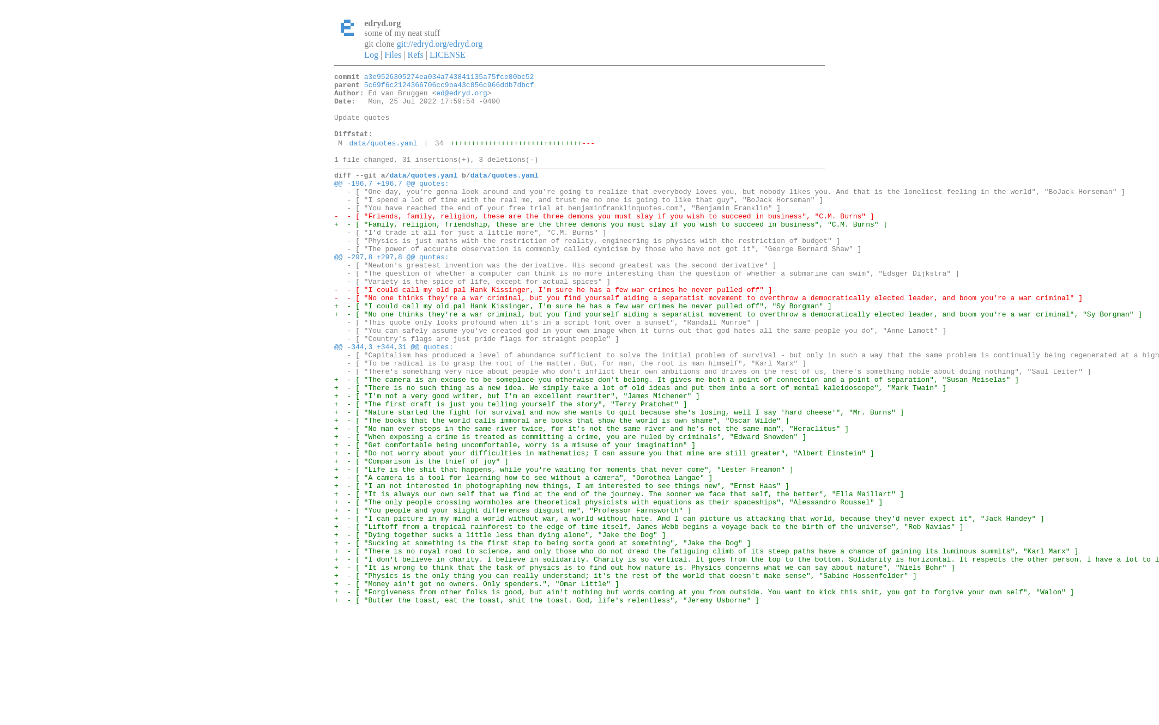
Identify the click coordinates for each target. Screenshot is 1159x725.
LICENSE (448, 54)
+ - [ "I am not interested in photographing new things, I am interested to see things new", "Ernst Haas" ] (561, 565)
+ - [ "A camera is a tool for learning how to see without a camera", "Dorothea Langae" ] (523, 555)
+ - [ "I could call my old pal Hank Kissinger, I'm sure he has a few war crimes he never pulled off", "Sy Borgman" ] (583, 350)
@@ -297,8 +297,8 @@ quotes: (391, 291)
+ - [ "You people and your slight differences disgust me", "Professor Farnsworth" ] (512, 595)
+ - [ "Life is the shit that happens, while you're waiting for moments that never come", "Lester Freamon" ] (563, 546)
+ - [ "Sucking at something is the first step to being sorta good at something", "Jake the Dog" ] (542, 634)
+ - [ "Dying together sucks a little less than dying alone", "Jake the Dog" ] (500, 624)
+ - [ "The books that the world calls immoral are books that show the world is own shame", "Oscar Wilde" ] (561, 487)
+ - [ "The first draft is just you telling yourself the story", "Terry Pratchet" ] (510, 467)
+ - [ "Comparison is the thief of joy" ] (421, 536)
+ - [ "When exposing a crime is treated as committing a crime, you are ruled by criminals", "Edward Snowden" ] (570, 506)
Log (371, 54)
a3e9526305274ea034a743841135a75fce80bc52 (449, 78)
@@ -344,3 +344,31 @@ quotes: (393, 399)
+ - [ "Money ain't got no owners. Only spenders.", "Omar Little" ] (476, 683)
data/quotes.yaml (383, 157)
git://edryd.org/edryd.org (440, 43)
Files (392, 54)
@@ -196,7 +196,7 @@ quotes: (391, 203)
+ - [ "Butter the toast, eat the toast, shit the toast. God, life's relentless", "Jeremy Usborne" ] (546, 703)
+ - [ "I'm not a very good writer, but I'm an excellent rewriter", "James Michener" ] (517, 457)
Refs (415, 54)
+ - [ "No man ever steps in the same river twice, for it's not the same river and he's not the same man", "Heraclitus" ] (591, 497)
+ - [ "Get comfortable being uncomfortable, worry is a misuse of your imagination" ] (515, 516)
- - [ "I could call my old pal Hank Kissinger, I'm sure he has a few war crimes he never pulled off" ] (553, 330)
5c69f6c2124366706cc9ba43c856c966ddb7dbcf (449, 88)
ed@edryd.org (461, 97)
